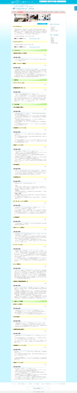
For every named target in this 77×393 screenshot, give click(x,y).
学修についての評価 (54, 30)
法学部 (52, 37)
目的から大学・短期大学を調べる (46, 383)
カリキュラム (53, 26)
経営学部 (52, 41)
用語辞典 (30, 383)
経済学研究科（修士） (54, 42)
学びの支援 (53, 29)
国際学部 (52, 40)
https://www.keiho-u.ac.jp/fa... (35, 38)
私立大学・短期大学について (22, 383)
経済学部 (52, 38)
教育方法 (52, 28)
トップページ (14, 383)
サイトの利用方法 (36, 383)
